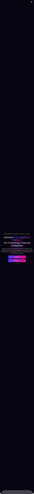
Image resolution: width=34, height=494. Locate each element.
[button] (32, 2)
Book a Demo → (17, 260)
